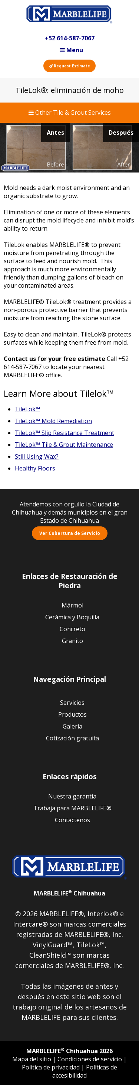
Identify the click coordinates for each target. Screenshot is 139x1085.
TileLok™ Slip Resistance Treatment (64, 433)
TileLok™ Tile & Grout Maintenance (64, 445)
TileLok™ (27, 409)
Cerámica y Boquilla (72, 617)
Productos (72, 714)
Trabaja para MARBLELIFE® (72, 808)
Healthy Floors (35, 468)
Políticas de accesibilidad (84, 1071)
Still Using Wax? (37, 456)
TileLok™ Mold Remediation (53, 421)
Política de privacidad (51, 1067)
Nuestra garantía (72, 796)
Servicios (72, 703)
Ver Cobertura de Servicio (69, 533)
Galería (72, 726)
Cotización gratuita (72, 738)
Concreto (72, 629)
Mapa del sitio (32, 1059)
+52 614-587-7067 (70, 38)
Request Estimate (69, 65)
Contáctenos (72, 820)
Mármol (72, 605)
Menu (71, 50)
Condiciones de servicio (90, 1059)
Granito (72, 641)
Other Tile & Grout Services (70, 112)
